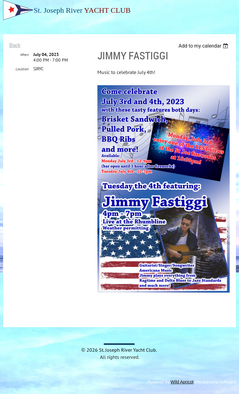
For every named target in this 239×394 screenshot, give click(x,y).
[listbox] (204, 46)
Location (22, 69)
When (24, 54)
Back (15, 45)
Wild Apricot (182, 381)
